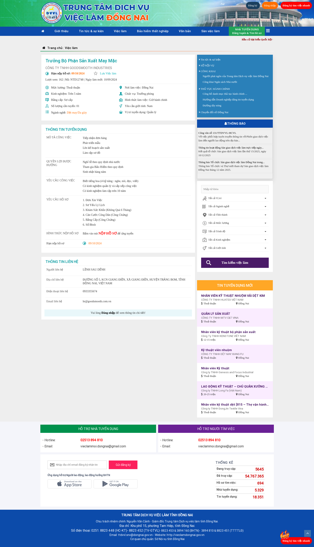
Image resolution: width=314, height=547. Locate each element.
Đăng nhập (270, 5)
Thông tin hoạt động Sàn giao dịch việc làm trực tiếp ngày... (231, 150)
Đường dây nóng (212, 105)
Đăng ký (253, 5)
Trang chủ (51, 48)
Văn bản (185, 31)
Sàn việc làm (210, 31)
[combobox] (235, 198)
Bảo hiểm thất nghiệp (153, 31)
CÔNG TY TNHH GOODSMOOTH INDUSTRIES (78, 68)
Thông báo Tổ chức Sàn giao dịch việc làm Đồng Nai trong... (231, 164)
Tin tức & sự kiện (91, 31)
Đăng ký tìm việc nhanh (296, 5)
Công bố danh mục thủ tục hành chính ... (225, 93)
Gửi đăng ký (123, 465)
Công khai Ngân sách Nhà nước (220, 81)
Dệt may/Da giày (77, 112)
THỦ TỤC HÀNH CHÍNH (215, 88)
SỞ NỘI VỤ (207, 65)
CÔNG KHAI (208, 71)
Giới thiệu (61, 31)
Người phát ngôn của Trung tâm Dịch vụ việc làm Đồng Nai (236, 76)
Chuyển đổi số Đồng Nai (214, 112)
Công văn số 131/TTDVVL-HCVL (217, 135)
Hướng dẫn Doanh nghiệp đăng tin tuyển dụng (228, 99)
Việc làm (120, 31)
